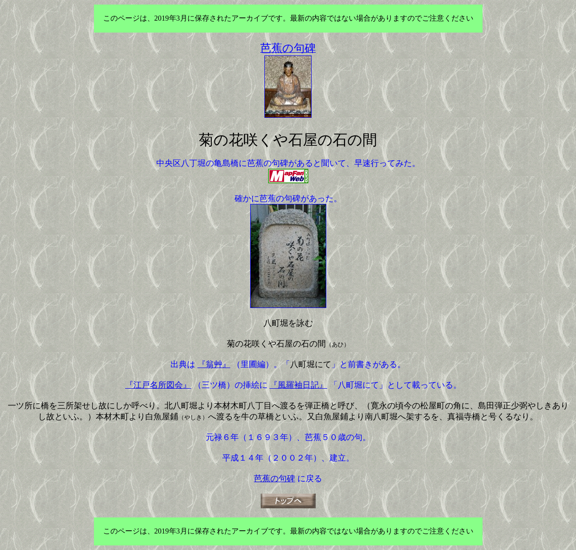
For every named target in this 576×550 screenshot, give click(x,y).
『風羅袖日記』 (298, 385)
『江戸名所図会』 (158, 385)
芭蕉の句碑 (274, 478)
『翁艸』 (213, 364)
